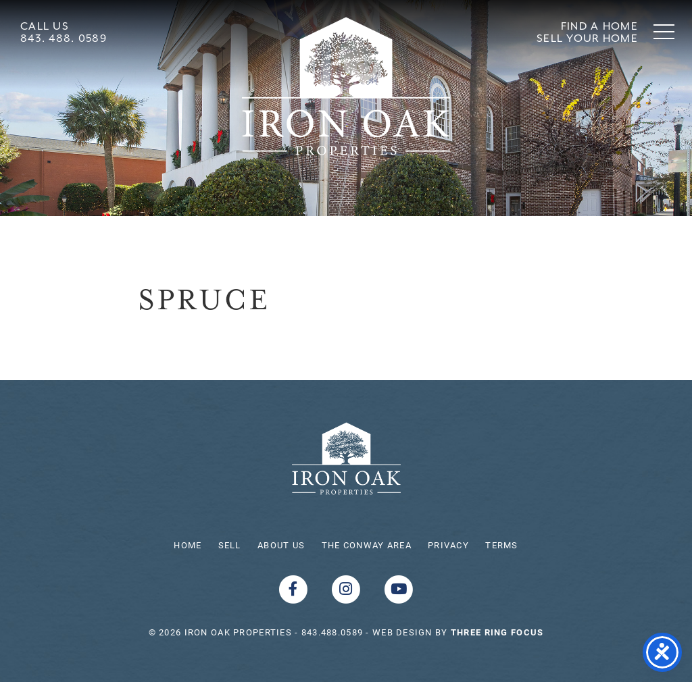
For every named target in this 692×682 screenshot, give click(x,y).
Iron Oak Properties (346, 458)
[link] (497, 632)
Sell (229, 545)
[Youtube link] (399, 587)
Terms (501, 545)
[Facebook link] (294, 587)
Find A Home (599, 26)
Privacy (448, 545)
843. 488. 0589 (63, 38)
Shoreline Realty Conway (346, 86)
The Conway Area (367, 545)
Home (187, 545)
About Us (281, 545)
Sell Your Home (587, 38)
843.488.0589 (332, 632)
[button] (664, 31)
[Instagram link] (347, 587)
